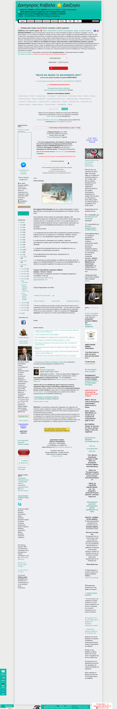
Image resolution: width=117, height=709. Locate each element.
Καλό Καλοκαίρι (24, 281)
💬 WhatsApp (67, 121)
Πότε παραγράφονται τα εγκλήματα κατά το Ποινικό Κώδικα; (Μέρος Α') (55, 337)
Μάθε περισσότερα (52, 116)
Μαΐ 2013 (24, 278)
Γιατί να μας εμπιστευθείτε (25, 52)
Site (35, 392)
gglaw (45, 392)
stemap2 (60, 456)
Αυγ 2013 (24, 271)
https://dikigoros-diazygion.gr (25, 54)
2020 (21, 237)
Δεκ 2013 (24, 256)
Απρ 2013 (24, 302)
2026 (21, 222)
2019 (21, 239)
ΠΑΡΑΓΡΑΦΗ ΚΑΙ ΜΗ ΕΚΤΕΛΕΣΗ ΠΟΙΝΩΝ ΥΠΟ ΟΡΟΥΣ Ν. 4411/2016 (55, 356)
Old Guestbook (23, 341)
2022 (21, 232)
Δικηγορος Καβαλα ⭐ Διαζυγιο (49, 5)
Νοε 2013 (24, 261)
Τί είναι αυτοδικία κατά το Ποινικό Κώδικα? (47, 334)
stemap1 (54, 456)
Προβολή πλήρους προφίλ (41, 401)
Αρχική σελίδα (56, 301)
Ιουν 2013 (24, 276)
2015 (21, 249)
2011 (21, 313)
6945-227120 (8, 706)
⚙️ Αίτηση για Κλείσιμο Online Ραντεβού (22, 564)
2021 (21, 234)
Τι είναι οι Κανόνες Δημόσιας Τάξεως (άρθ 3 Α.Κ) (25, 288)
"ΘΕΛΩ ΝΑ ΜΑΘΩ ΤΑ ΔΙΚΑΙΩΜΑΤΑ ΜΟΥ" (58, 75)
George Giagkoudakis (48, 370)
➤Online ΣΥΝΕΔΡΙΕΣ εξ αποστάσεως (47, 120)
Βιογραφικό (39, 392)
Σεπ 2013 (24, 269)
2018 (21, 242)
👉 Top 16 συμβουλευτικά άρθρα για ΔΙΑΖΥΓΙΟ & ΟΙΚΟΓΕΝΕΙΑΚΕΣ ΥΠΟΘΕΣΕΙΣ (58, 81)
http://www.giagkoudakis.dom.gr (43, 278)
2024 (21, 227)
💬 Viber (57, 121)
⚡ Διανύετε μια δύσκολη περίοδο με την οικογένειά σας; (91, 631)
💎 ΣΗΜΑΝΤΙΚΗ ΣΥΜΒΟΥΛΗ (58, 68)
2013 (21, 254)
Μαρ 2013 (24, 305)
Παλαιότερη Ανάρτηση (73, 301)
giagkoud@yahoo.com (40, 279)
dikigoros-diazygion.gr (62, 379)
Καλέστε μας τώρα (60, 151)
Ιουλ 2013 (24, 273)
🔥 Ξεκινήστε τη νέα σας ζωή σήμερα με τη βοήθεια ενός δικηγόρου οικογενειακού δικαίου (91, 621)
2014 (21, 252)
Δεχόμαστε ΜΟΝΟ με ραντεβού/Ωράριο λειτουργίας (91, 382)
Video (87, 281)
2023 (21, 230)
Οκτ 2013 (24, 265)
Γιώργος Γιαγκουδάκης (91, 577)
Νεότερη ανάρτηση (39, 301)
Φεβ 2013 (24, 307)
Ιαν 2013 (24, 310)
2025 (21, 225)
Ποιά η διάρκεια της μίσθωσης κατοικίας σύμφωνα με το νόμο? (52, 340)
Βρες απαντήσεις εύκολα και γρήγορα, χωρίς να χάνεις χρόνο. (67, 31)
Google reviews (23, 343)
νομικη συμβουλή (23, 420)
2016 (21, 247)
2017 (21, 244)
